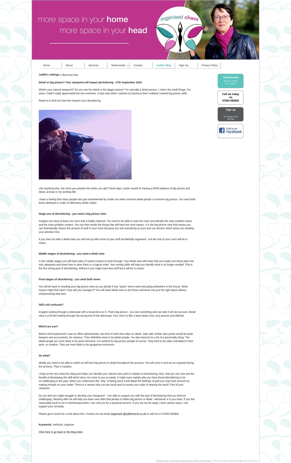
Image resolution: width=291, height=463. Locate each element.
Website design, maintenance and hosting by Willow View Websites (184, 461)
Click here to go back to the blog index (61, 432)
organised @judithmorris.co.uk (128, 413)
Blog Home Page (70, 75)
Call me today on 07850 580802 (230, 97)
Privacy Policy (210, 65)
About (69, 65)
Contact (138, 65)
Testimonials (118, 65)
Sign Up (183, 65)
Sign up (230, 114)
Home (46, 65)
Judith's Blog (163, 65)
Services (94, 65)
